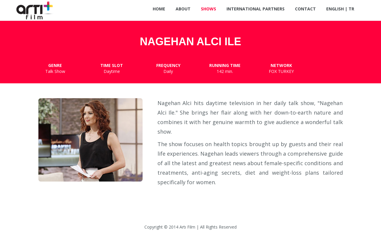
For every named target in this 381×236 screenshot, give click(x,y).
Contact (305, 9)
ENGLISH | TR (340, 9)
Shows (208, 9)
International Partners (256, 9)
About (183, 9)
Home (159, 9)
